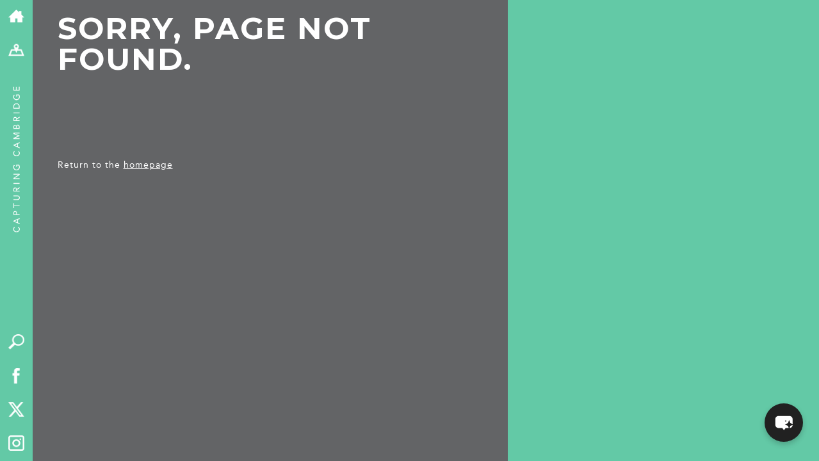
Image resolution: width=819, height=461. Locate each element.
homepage (148, 164)
